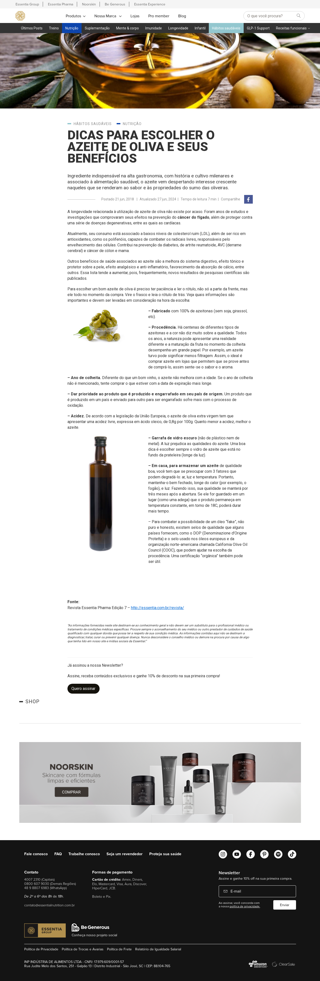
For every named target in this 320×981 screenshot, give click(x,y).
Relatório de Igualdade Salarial (158, 949)
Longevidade (178, 28)
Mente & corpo (127, 28)
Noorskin (89, 4)
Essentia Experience (149, 4)
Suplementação (97, 28)
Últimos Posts (32, 28)
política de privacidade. (245, 906)
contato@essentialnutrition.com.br (49, 905)
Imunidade (153, 28)
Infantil (200, 28)
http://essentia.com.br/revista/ (157, 607)
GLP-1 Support (258, 28)
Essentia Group (27, 4)
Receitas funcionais (291, 28)
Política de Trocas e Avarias (83, 949)
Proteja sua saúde (165, 854)
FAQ (58, 854)
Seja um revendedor (125, 854)
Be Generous (115, 4)
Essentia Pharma (60, 4)
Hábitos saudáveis (226, 28)
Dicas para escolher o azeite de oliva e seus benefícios (141, 147)
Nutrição (71, 28)
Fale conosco (36, 854)
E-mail (235, 891)
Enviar (284, 904)
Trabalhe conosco (84, 854)
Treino (54, 28)
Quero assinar (83, 688)
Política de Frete (119, 949)
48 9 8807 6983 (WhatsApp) (45, 887)
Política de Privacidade (41, 949)
